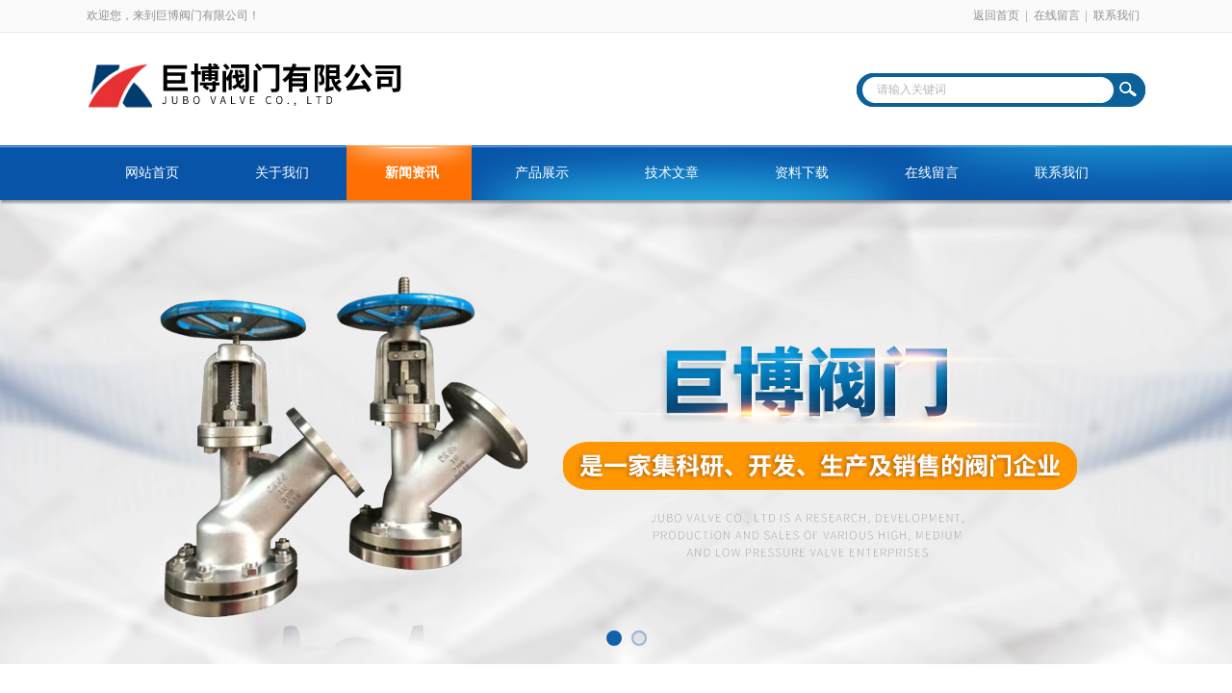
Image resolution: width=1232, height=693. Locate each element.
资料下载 (802, 173)
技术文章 (672, 173)
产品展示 (542, 173)
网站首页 (152, 173)
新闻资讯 (412, 173)
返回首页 (996, 15)
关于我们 (282, 173)
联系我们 (1116, 15)
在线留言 (1057, 15)
